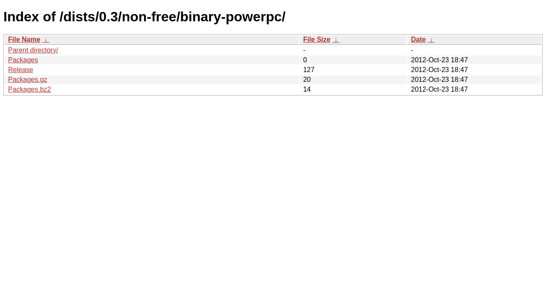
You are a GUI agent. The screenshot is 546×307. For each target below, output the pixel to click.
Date (418, 39)
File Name (24, 39)
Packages (23, 60)
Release (20, 69)
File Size (317, 39)
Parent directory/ (33, 50)
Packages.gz (27, 79)
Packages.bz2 (29, 89)
